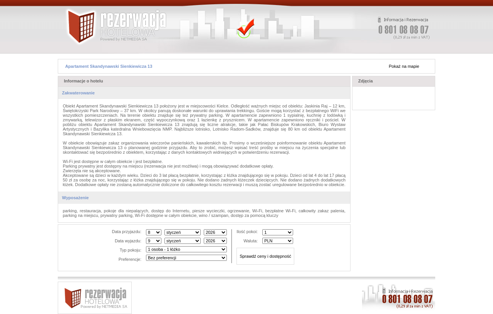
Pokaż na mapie (404, 66)
